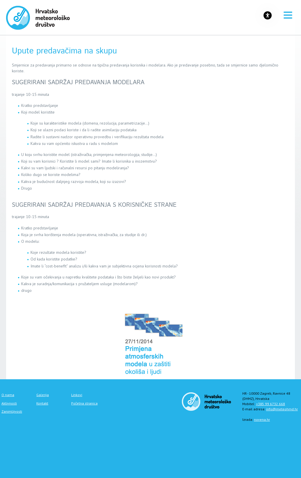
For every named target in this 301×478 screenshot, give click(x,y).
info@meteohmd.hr (282, 409)
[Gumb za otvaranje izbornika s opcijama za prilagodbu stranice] (268, 15)
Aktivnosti (9, 403)
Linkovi (76, 395)
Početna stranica (84, 403)
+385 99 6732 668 (270, 404)
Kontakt (42, 403)
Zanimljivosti (11, 411)
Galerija (42, 395)
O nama (7, 395)
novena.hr (262, 419)
